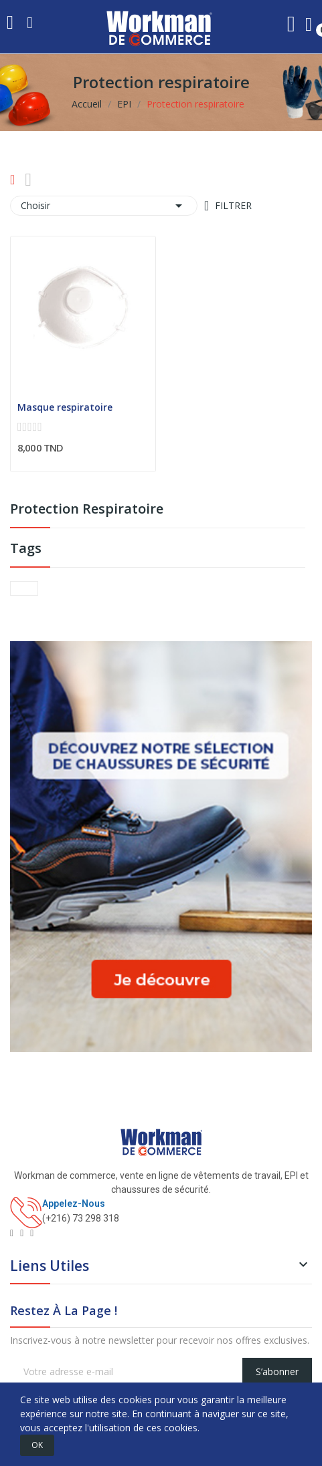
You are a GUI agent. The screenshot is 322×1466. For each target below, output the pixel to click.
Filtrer (232, 205)
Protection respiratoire (86, 510)
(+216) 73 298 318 (80, 1218)
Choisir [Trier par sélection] (104, 206)
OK (37, 1445)
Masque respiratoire (64, 407)
